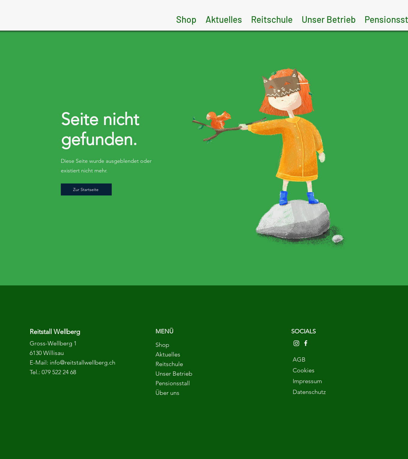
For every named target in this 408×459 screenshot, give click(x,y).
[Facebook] (305, 343)
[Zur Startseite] (86, 189)
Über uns (167, 392)
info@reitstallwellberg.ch (82, 362)
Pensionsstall (172, 383)
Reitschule (169, 364)
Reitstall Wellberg (55, 332)
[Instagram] (296, 343)
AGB (299, 359)
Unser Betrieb (173, 373)
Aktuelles (167, 354)
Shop (162, 344)
